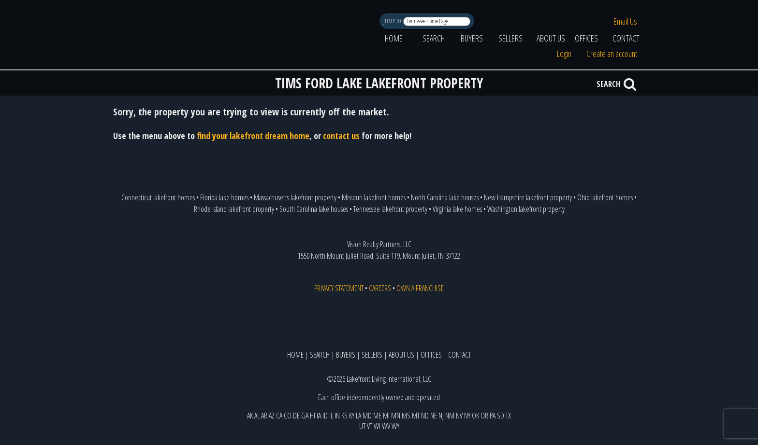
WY (395, 426)
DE (296, 415)
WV (386, 426)
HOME (394, 38)
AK (250, 415)
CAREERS (380, 288)
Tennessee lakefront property (390, 209)
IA (319, 415)
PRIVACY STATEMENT (339, 288)
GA (304, 415)
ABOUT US (551, 38)
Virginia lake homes (457, 209)
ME (377, 415)
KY (351, 415)
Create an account (611, 53)
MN (395, 415)
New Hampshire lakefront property (528, 197)
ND (425, 415)
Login (564, 53)
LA (358, 415)
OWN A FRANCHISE (420, 288)
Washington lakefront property (526, 209)
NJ (441, 415)
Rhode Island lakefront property (234, 209)
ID (325, 415)
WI (377, 426)
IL (331, 415)
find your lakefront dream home (253, 135)
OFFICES (586, 38)
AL (257, 415)
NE (433, 415)
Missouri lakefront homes (374, 197)
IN (337, 415)
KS (344, 415)
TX (508, 415)
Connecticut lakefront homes (158, 197)
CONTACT (626, 38)
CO (288, 415)
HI (312, 415)
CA (279, 415)
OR (484, 415)
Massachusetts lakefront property (295, 197)
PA (493, 415)
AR (264, 415)
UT (362, 426)
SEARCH (434, 38)
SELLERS (510, 38)
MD (367, 415)
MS (406, 415)
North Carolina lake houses (445, 197)
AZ (272, 415)
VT (369, 426)
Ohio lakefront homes (605, 197)
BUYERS (472, 38)
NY (467, 415)
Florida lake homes (224, 197)
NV (459, 415)
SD (500, 415)
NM (449, 415)
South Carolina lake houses (313, 209)
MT (416, 415)
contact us (341, 135)
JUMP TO (392, 21)
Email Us (625, 21)
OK (475, 415)
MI (386, 415)
